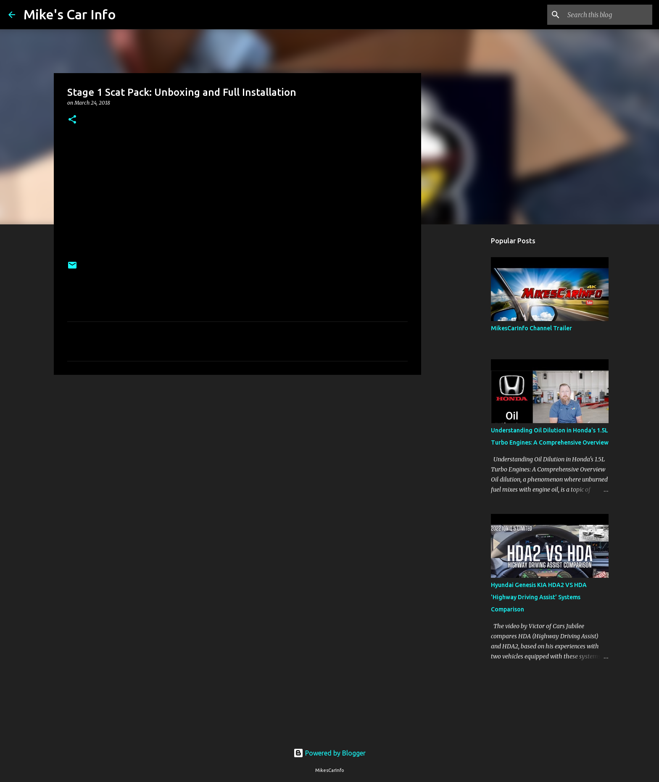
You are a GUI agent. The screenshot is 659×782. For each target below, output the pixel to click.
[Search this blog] (608, 15)
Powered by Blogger (329, 753)
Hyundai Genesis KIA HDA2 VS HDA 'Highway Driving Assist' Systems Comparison (539, 597)
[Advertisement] (237, 446)
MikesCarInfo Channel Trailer (531, 328)
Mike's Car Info (70, 14)
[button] (72, 120)
